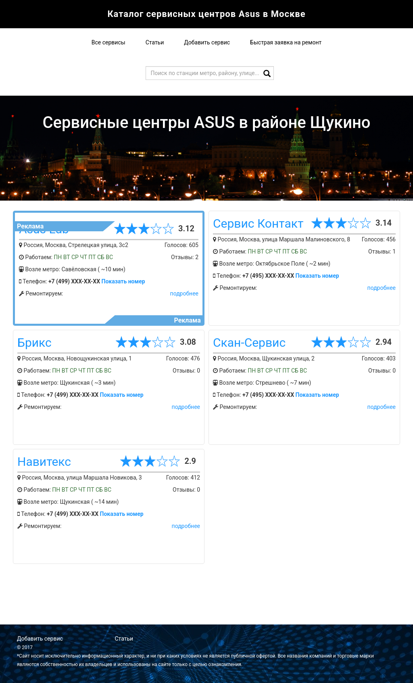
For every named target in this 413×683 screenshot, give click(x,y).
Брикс (34, 342)
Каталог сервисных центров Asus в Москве (206, 14)
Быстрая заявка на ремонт (285, 42)
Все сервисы (108, 42)
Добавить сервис (207, 42)
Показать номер (123, 281)
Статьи (155, 42)
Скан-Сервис (249, 342)
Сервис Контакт (258, 223)
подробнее (184, 293)
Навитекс (44, 462)
